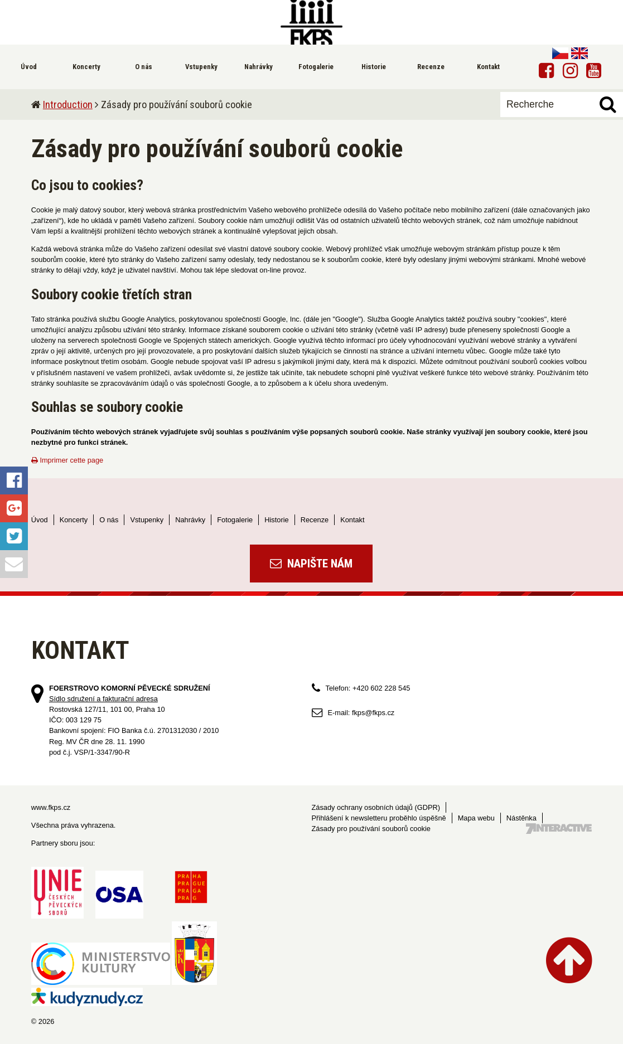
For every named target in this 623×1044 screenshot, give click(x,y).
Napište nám (311, 563)
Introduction (68, 104)
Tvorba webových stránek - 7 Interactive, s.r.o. (559, 828)
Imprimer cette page (67, 460)
